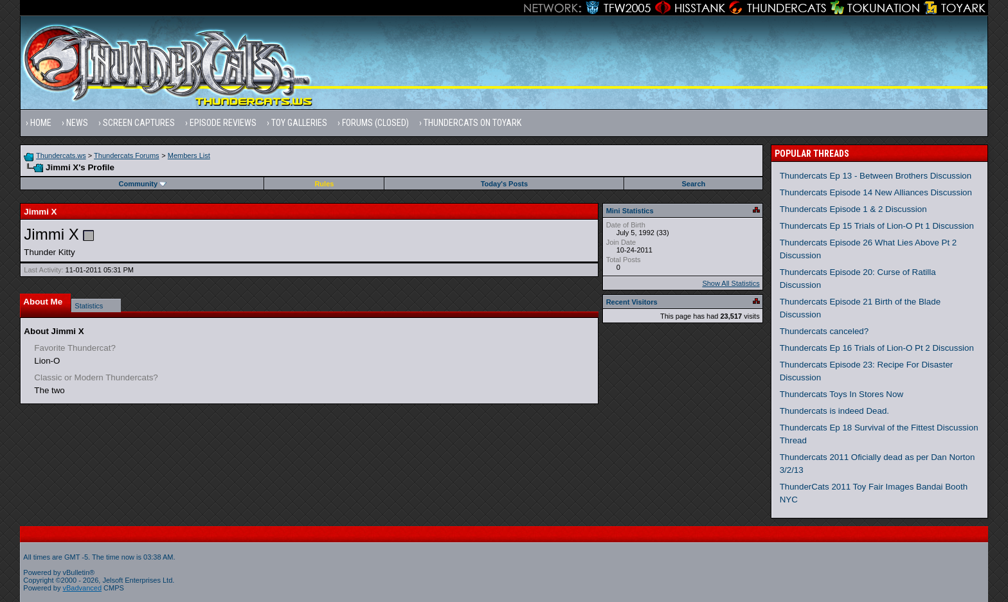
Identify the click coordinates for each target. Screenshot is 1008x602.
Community (143, 184)
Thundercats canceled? (824, 331)
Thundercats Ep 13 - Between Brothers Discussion (876, 176)
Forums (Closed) (375, 123)
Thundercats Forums (126, 155)
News (77, 123)
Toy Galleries (299, 123)
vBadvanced (82, 588)
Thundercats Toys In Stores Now (841, 394)
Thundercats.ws (61, 155)
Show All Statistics (730, 283)
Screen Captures (139, 123)
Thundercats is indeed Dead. (834, 411)
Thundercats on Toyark (472, 123)
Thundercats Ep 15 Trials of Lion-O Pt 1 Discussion (877, 226)
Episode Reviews (223, 123)
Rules (324, 184)
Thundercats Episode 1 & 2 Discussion (853, 209)
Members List (189, 155)
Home (40, 123)
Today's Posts (504, 184)
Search (694, 184)
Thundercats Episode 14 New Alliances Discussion (876, 192)
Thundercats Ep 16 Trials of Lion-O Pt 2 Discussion (877, 348)
